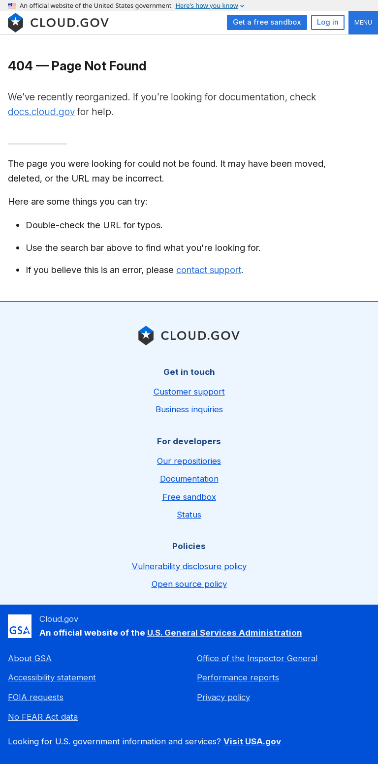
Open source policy (189, 584)
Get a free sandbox (267, 22)
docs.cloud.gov (41, 112)
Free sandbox (189, 497)
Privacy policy (223, 697)
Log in (328, 22)
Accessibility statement (52, 677)
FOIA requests (35, 697)
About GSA (30, 658)
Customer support (189, 392)
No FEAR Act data (43, 717)
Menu (363, 22)
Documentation (189, 479)
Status (189, 515)
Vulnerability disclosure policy (189, 566)
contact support (208, 269)
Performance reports (238, 677)
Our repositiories (189, 461)
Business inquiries (189, 409)
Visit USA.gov (252, 741)
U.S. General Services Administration (224, 633)
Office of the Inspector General (257, 658)
